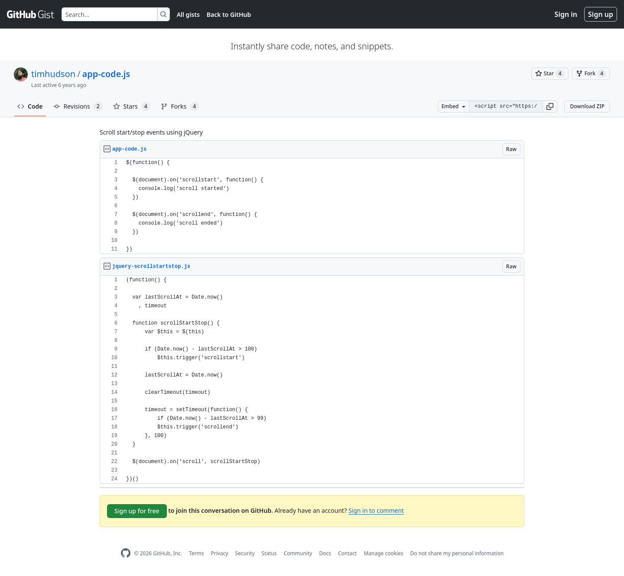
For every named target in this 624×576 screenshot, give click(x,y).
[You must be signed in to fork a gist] (591, 74)
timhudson (53, 74)
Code (30, 106)
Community (298, 553)
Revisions (78, 106)
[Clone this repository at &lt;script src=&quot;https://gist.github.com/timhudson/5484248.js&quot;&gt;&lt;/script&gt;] (506, 106)
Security (245, 553)
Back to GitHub (229, 14)
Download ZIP (587, 106)
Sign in (566, 14)
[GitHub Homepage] (125, 553)
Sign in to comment (376, 510)
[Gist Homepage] (31, 14)
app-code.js (106, 74)
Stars (131, 106)
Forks (180, 106)
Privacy (219, 553)
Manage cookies (383, 553)
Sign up (600, 14)
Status (269, 553)
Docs (325, 553)
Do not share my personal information (457, 553)
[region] (312, 206)
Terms (196, 553)
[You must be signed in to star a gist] (550, 74)
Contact (347, 553)
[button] (550, 106)
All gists (188, 14)
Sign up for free (136, 511)
